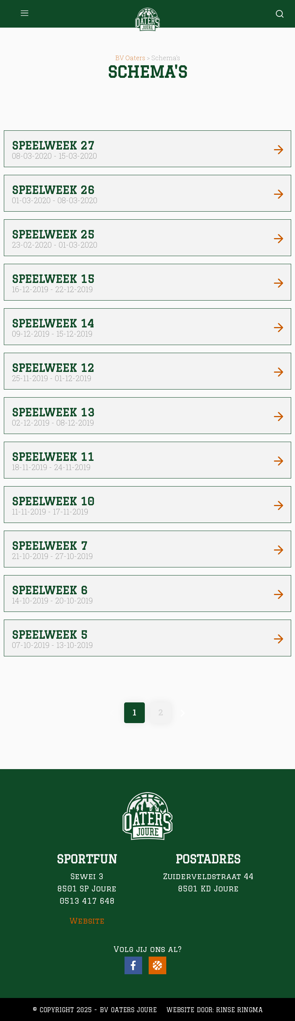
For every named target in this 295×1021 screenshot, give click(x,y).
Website (87, 920)
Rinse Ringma (239, 1009)
